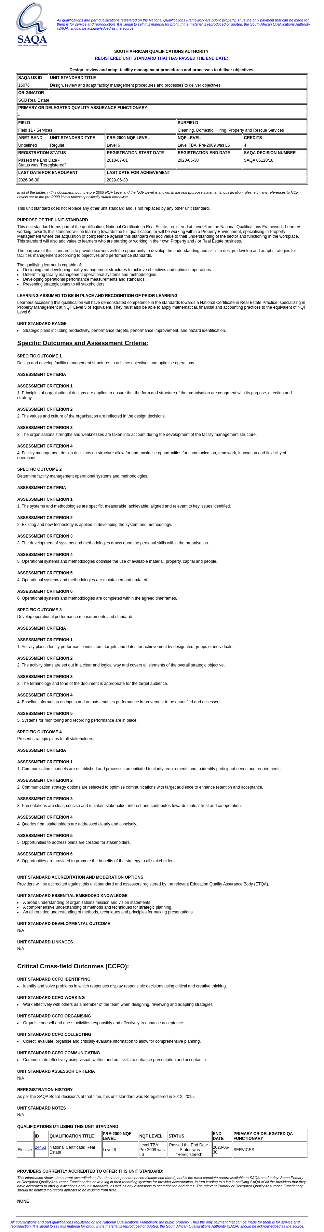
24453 (40, 1147)
